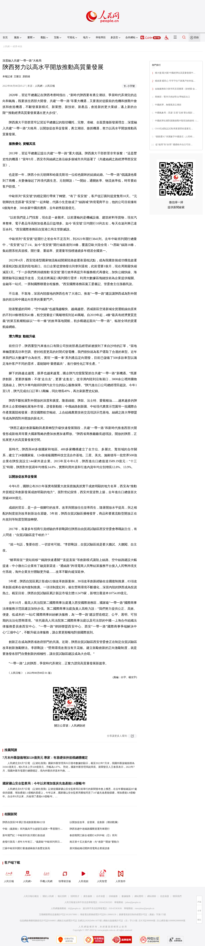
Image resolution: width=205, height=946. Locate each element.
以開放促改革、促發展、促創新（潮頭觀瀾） (95, 822)
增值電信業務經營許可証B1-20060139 (98, 914)
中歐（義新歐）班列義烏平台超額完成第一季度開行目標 (34, 828)
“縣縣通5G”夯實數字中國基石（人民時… (175, 136)
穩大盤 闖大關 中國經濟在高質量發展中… (175, 73)
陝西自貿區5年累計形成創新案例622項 (24, 822)
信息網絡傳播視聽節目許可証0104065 (38, 920)
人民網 (6, 46)
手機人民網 (46, 875)
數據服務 (126, 896)
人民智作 (120, 875)
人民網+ (27, 875)
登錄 (196, 37)
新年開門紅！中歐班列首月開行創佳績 (24, 835)
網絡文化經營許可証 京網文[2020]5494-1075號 (79, 920)
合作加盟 (100, 896)
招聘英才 (75, 896)
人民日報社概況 (31, 896)
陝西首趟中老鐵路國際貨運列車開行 (90, 828)
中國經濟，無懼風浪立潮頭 (168, 105)
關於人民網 (48, 896)
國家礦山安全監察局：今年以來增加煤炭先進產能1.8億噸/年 (44, 783)
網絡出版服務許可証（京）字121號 (120, 920)
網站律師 (151, 896)
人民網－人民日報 (45, 86)
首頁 (5, 37)
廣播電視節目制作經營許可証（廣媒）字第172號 (142, 914)
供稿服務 (113, 896)
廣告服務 (87, 896)
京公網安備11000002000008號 (171, 920)
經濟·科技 (17, 46)
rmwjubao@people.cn (144, 908)
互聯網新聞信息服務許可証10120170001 (58, 914)
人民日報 (8, 875)
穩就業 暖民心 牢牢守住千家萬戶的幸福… (175, 81)
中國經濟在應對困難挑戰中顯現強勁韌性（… (177, 120)
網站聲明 (138, 896)
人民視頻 (83, 875)
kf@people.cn (74, 908)
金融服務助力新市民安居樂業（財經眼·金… (176, 89)
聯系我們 (177, 896)
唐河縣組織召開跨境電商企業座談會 (90, 848)
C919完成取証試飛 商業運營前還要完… (174, 128)
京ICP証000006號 (147, 920)
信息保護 (164, 896)
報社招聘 (62, 896)
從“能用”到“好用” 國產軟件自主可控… (174, 144)
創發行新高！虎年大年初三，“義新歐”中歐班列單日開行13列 (36, 841)
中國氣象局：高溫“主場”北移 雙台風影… (175, 113)
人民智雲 (101, 875)
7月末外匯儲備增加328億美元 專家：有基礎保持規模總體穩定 (45, 757)
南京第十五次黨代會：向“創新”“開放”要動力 (94, 841)
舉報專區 (101, 37)
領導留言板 (64, 875)
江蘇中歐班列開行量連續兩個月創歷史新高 (26, 848)
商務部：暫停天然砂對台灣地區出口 (172, 97)
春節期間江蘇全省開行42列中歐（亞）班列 (93, 835)
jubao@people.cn (133, 902)
